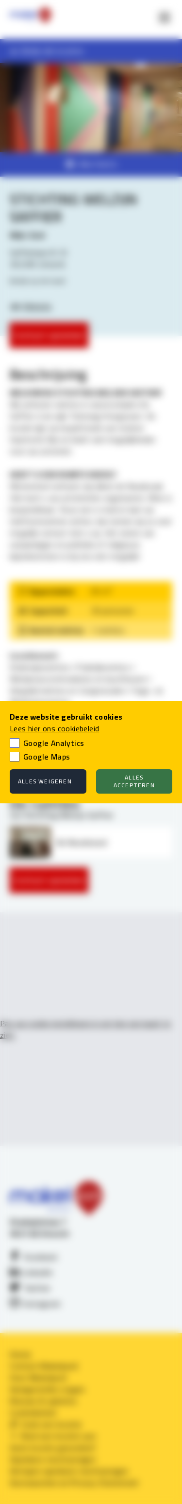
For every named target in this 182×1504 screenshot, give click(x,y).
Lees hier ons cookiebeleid (54, 728)
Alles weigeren (45, 781)
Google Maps (46, 757)
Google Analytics (53, 743)
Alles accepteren (134, 781)
